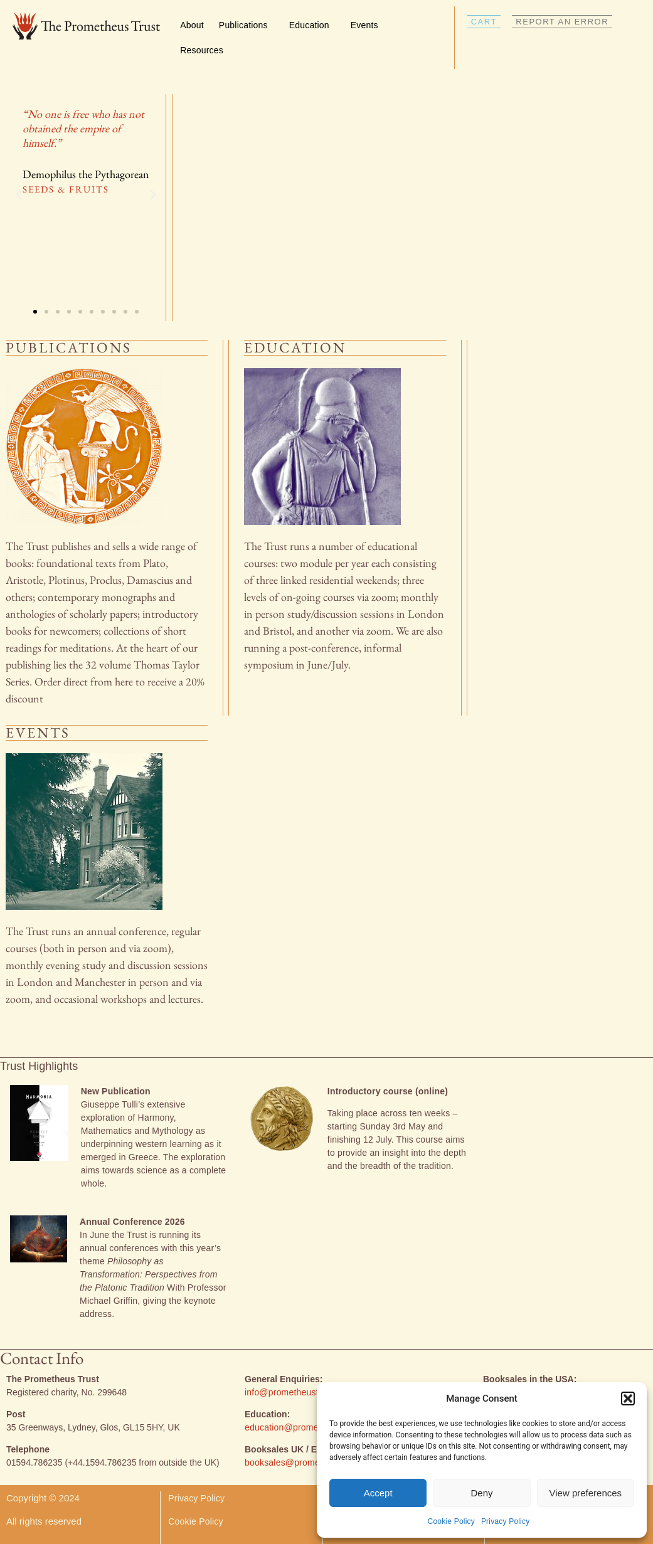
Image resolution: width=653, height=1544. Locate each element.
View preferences (585, 1493)
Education (312, 25)
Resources (205, 50)
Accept (378, 1493)
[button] (628, 1398)
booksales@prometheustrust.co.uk (314, 1462)
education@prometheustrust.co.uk (314, 1427)
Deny (481, 1493)
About (192, 25)
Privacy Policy (505, 1521)
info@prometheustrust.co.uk (301, 1392)
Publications (246, 25)
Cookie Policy (451, 1521)
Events (368, 25)
